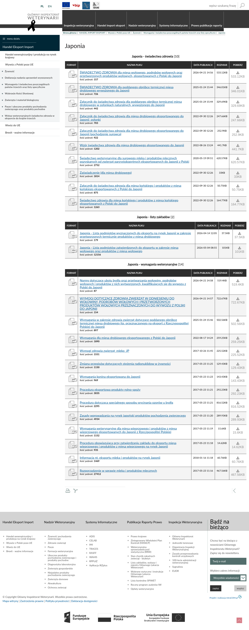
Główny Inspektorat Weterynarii (182, 539)
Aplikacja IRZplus (98, 567)
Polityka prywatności (57, 602)
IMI (91, 546)
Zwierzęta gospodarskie (60, 570)
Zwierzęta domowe (58, 580)
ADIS (92, 538)
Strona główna (69, 34)
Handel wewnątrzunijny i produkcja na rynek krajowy (30, 57)
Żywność (137, 34)
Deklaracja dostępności (84, 602)
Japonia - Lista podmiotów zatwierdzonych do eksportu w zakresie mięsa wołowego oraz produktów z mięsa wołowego (129, 250)
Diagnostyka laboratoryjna (62, 566)
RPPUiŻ (93, 562)
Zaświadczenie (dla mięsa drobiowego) (106, 174)
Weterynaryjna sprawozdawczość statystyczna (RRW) (141, 551)
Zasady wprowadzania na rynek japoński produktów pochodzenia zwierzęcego (133, 417)
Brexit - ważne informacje (20, 133)
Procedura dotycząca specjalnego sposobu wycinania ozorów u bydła (126, 404)
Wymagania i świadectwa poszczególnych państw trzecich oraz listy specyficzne (180, 34)
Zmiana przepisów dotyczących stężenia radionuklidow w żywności (125, 365)
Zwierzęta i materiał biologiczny (22, 101)
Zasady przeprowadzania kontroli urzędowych (185, 556)
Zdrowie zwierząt (57, 544)
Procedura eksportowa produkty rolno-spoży (110, 391)
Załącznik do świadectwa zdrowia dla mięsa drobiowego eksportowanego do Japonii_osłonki (132, 119)
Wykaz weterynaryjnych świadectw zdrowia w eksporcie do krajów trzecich (29, 118)
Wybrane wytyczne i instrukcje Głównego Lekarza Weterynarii (147, 575)
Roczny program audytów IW (146, 586)
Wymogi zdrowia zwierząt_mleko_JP (104, 352)
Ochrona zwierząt (57, 589)
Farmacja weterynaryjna (60, 552)
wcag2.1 (96, 5)
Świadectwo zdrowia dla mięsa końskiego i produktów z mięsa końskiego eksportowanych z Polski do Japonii (129, 203)
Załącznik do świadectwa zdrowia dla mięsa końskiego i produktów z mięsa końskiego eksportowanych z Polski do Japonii (130, 189)
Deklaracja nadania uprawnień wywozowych (28, 79)
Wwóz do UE (12, 126)
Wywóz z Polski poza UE (119, 34)
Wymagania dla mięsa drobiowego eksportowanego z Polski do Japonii (127, 339)
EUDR (175, 572)
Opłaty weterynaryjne (142, 590)
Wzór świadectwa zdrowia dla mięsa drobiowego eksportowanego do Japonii (132, 146)
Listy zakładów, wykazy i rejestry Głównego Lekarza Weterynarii (145, 566)
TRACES (93, 550)
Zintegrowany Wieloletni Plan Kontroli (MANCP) (146, 543)
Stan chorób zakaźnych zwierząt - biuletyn (143, 558)
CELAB (93, 542)
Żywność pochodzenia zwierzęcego (59, 539)
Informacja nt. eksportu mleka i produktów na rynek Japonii (120, 459)
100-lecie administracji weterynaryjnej (184, 562)
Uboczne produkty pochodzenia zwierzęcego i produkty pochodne (62, 559)
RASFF (92, 554)
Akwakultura (54, 585)
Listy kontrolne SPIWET (143, 582)
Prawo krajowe (138, 538)
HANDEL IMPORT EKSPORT (92, 34)
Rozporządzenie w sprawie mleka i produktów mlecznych (118, 472)
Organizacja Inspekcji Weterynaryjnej (183, 549)
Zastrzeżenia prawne (32, 602)
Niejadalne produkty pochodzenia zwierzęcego (61, 575)
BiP (76, 5)
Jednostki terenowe (182, 544)
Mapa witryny (10, 602)
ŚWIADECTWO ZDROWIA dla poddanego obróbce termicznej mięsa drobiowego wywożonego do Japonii (126, 90)
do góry (239, 620)
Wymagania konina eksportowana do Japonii (110, 378)
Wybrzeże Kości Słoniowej (19, 94)
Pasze (51, 548)
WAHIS (93, 558)
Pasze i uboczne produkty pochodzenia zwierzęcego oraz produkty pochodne (26, 109)
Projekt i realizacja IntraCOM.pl (224, 599)
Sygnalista (177, 568)
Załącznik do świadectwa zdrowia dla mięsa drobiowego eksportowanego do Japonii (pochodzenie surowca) (132, 133)
